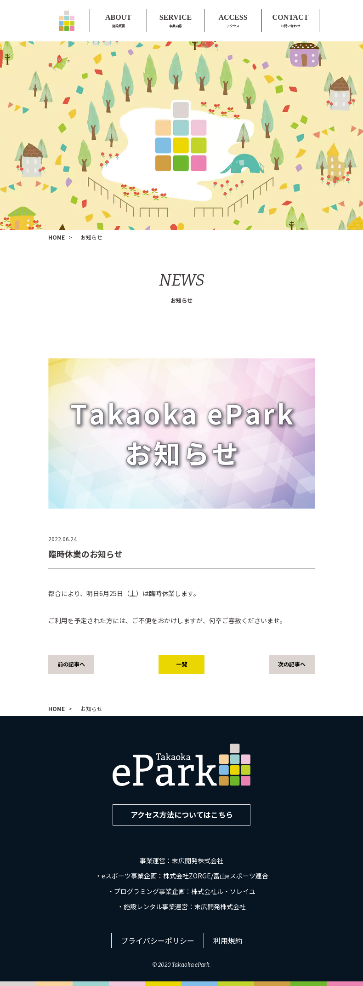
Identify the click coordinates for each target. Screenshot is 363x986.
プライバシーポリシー (157, 940)
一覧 (181, 664)
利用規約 (228, 940)
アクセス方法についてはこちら (181, 814)
